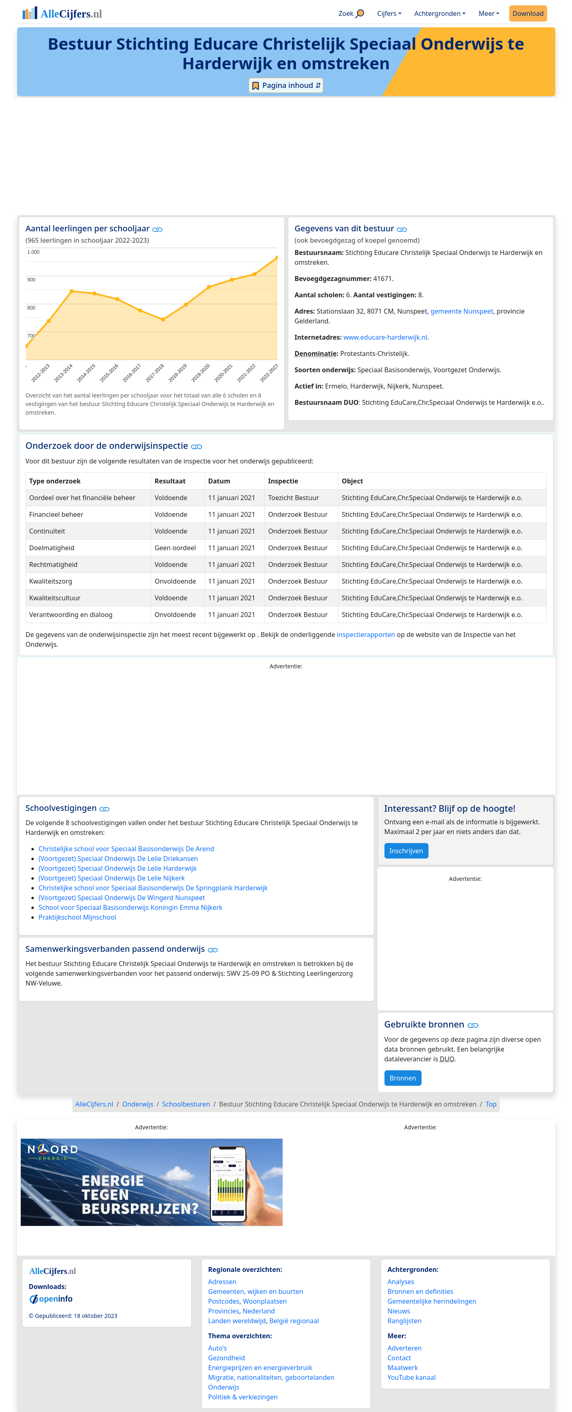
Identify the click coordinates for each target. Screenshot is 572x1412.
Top (491, 1104)
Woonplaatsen (265, 1301)
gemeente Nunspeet (462, 311)
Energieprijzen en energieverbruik (260, 1367)
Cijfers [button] (386, 13)
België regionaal (294, 1320)
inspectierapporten (366, 634)
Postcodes (224, 1301)
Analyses (401, 1281)
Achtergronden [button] (438, 13)
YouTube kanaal (412, 1377)
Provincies (223, 1311)
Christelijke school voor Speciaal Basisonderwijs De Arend (126, 848)
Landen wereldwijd (237, 1320)
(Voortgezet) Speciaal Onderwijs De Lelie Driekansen (118, 858)
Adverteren (405, 1348)
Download (527, 13)
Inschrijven (406, 850)
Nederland (259, 1311)
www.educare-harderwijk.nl (385, 337)
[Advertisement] (266, 156)
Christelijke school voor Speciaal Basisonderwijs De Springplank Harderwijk (153, 887)
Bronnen (403, 1078)
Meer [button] (487, 13)
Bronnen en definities (420, 1291)
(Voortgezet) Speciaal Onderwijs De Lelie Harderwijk (118, 868)
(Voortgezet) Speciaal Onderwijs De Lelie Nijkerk (112, 878)
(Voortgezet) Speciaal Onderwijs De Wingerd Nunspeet (122, 897)
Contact (399, 1357)
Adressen (222, 1281)
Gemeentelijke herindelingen (432, 1301)
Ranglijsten (405, 1320)
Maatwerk (403, 1367)
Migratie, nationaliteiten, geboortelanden (271, 1377)
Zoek (351, 13)
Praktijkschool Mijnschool (77, 917)
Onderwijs (223, 1387)
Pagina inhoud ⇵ (286, 85)
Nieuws (399, 1311)
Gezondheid (226, 1357)
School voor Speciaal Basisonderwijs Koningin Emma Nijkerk (131, 907)
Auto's (217, 1348)
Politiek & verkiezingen (243, 1396)
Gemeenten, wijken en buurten (255, 1291)
